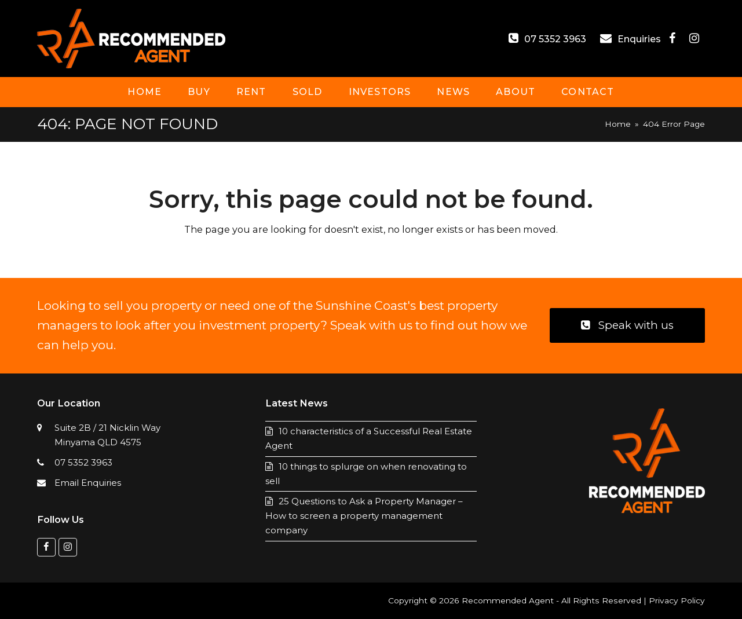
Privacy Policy (677, 600)
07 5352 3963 (555, 39)
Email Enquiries (87, 482)
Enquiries (640, 39)
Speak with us (627, 325)
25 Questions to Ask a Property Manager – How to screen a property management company (364, 516)
